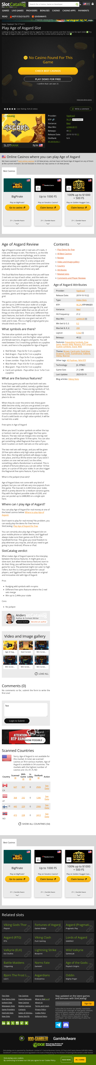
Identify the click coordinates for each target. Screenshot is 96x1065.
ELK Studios (8, 953)
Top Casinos (23, 996)
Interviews (39, 996)
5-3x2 (78, 332)
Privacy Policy (40, 1009)
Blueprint (38, 953)
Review (60, 257)
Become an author (38, 622)
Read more (66, 1060)
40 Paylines (72, 360)
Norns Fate (42, 962)
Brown (66, 351)
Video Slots (81, 300)
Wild (80, 346)
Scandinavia (76, 353)
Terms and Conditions (44, 1006)
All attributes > (54, 141)
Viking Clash (43, 937)
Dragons (60, 353)
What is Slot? (42, 999)
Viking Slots (73, 379)
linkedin (4, 1022)
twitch (22, 1022)
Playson (7, 928)
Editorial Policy (41, 1016)
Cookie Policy (40, 1013)
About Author (22, 622)
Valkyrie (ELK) (13, 950)
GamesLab (70, 953)
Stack (74, 346)
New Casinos (23, 1002)
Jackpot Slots (7, 1002)
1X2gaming (8, 966)
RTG (5, 941)
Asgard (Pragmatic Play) (80, 925)
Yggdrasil (70, 115)
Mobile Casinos (24, 1006)
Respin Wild (67, 344)
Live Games (17, 10)
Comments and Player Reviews (71, 278)
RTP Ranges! (77, 120)
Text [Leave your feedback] (26, 710)
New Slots (6, 1016)
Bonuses (44, 10)
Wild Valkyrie (74, 950)
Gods (67, 353)
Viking (59, 355)
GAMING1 (70, 941)
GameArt (38, 966)
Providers (31, 10)
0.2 (77, 323)
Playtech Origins (72, 966)
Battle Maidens (14, 962)
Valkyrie (86, 353)
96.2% (69, 119)
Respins (77, 344)
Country (61, 266)
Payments (83, 10)
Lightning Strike (45, 950)
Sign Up (88, 1003)
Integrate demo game (84, 100)
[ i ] (76, 127)
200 (78, 328)
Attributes (62, 270)
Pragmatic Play (72, 928)
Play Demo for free (48, 79)
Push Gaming (40, 941)
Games (5, 10)
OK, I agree (79, 1060)
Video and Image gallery (68, 261)
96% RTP (82, 360)
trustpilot (26, 1022)
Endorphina (39, 979)
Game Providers (8, 1009)
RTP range (87, 344)
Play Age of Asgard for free (25, 526)
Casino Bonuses (24, 999)
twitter (13, 1022)
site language (84, 3)
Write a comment (82, 109)
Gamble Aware (19, 220)
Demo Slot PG (23, 1016)
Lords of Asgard (76, 937)
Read (4, 16)
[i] (15, 778)
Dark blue (85, 351)
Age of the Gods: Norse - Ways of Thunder (80, 962)
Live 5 (6, 979)
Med (68, 123)
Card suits (75, 351)
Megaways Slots (8, 1006)
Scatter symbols (63, 346)
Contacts (22, 1009)
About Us (39, 1002)
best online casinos (26, 161)
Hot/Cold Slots (20, 16)
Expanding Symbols (74, 342)
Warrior (66, 355)
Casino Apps (68, 10)
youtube (8, 1022)
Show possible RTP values (35, 740)
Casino (56, 10)
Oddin (70, 975)
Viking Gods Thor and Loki (18, 925)
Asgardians (42, 975)
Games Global (40, 928)
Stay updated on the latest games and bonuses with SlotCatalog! (72, 997)
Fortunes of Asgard (48, 925)
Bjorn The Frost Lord (18, 975)
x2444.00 (70, 127)
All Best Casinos (64, 253)
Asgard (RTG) (12, 937)
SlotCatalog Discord (66, 1024)
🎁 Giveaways (39, 16)
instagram (17, 1022)
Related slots (63, 274)
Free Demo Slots (8, 999)
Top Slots (5, 996)
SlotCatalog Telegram (58, 1024)
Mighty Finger (71, 979)
